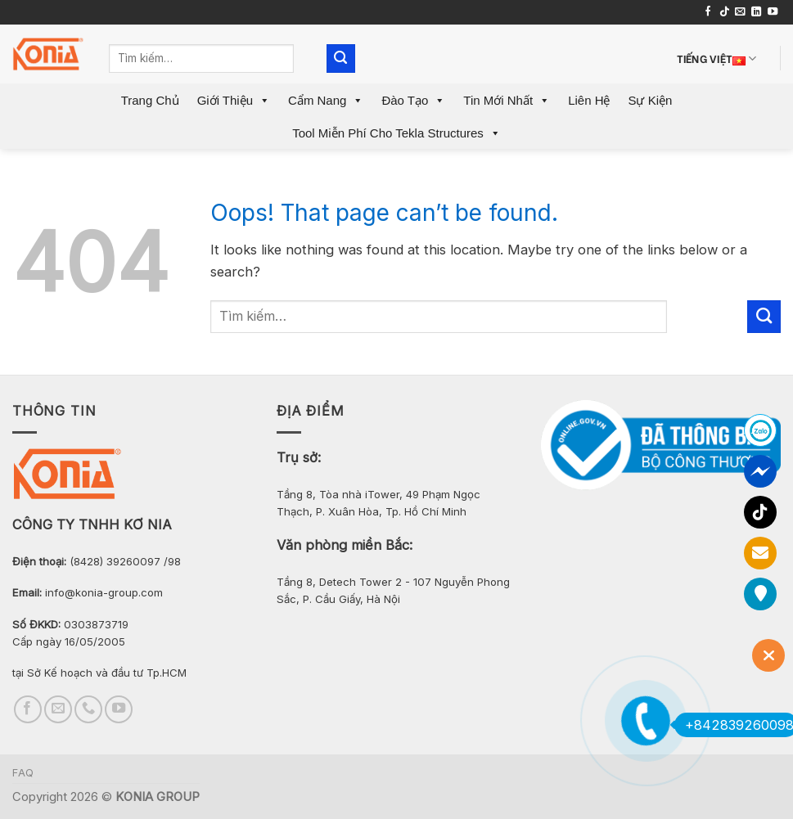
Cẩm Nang (325, 100)
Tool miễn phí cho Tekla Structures (396, 133)
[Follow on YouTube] (772, 12)
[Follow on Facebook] (708, 12)
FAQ (23, 773)
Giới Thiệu (233, 100)
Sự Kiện (650, 100)
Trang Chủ (150, 100)
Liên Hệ (589, 100)
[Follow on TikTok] (724, 12)
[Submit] (341, 58)
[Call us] (88, 709)
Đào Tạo (413, 100)
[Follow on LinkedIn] (756, 12)
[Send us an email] (740, 12)
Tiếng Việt (717, 58)
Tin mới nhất (506, 100)
